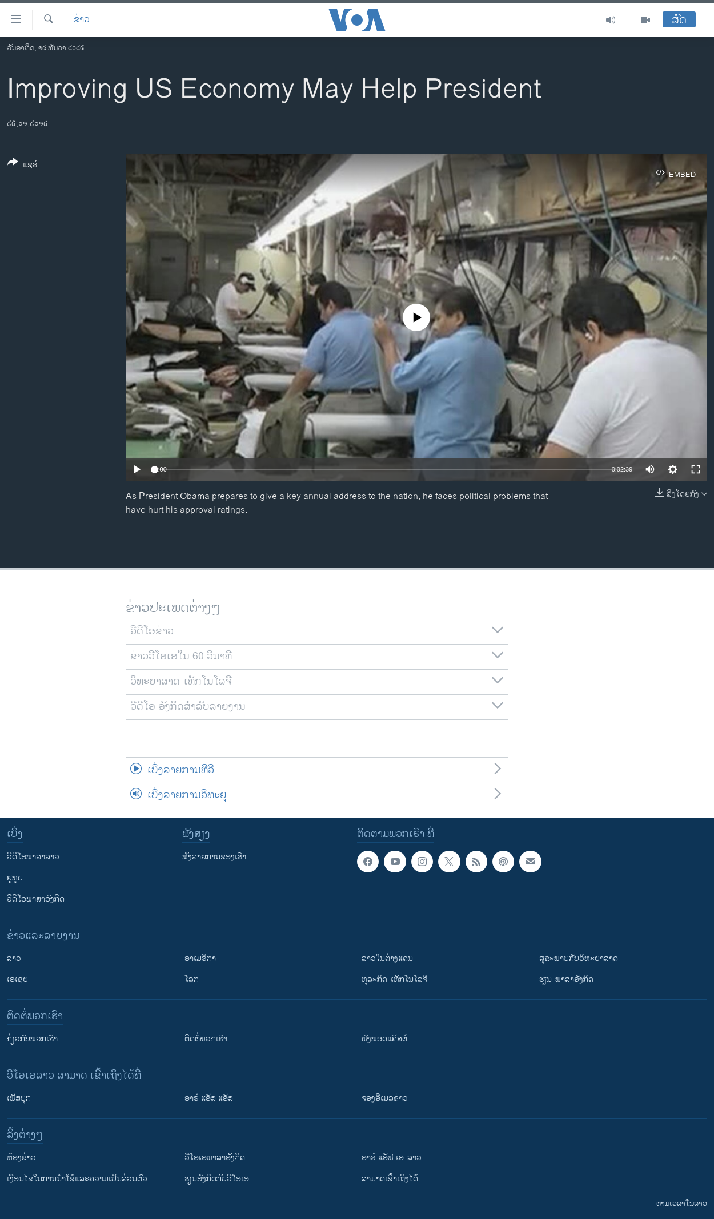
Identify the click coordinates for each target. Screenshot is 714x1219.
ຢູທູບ (15, 878)
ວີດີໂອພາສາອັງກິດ (36, 899)
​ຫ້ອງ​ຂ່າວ (21, 1158)
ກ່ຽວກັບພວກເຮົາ (32, 1039)
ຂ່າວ (82, 20)
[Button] (22, 165)
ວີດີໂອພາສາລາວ (33, 857)
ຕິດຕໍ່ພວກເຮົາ (205, 1039)
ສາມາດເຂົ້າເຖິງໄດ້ (390, 1179)
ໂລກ (191, 979)
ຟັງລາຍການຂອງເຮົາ (214, 857)
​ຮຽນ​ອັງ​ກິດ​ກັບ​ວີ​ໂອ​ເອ (216, 1179)
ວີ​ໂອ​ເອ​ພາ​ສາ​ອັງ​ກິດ (214, 1158)
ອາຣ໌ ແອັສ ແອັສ (208, 1098)
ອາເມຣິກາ (200, 958)
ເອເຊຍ (17, 979)
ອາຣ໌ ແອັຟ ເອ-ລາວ (392, 1158)
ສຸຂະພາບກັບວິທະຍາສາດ (578, 958)
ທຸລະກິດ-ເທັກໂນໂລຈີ (394, 979)
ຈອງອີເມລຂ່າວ (385, 1098)
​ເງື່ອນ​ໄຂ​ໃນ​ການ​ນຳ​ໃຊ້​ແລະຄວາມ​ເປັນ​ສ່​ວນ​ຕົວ (77, 1179)
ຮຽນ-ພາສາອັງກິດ (566, 979)
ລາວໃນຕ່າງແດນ (387, 958)
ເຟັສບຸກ (19, 1098)
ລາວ (14, 958)
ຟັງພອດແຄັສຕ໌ (384, 1039)
